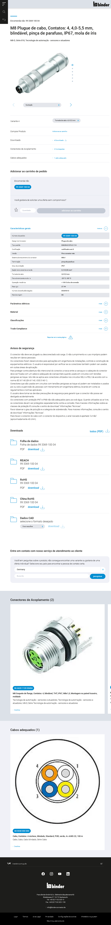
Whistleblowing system (89, 917)
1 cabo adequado (60, 158)
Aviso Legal (37, 917)
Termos (25, 917)
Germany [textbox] (21, 569)
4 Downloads (60, 140)
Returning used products (55, 921)
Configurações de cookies (67, 917)
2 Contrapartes (59, 149)
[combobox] (59, 569)
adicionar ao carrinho (71, 210)
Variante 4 (14, 121)
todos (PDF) (97, 431)
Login (16, 917)
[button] (4, 4)
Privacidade (49, 917)
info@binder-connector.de (56, 907)
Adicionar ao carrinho (59, 131)
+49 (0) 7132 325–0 (57, 899)
